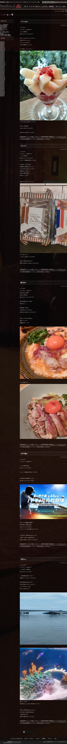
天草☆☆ (23, 559)
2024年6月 (2, 70)
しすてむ (37, 738)
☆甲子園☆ (24, 453)
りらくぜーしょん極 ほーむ (16, 738)
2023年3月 (2, 88)
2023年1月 (2, 90)
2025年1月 (2, 61)
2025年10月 (2, 50)
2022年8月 (2, 94)
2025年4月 (2, 57)
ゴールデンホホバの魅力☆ (5, 35)
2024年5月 (2, 71)
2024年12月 (2, 62)
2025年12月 (2, 47)
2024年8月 (2, 67)
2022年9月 (2, 93)
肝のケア (2, 33)
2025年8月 (2, 52)
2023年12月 (2, 77)
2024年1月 (2, 76)
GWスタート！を (3, 29)
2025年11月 (2, 49)
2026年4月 (2, 43)
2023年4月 (2, 87)
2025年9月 (2, 51)
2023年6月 (2, 84)
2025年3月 (2, 58)
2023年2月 (2, 89)
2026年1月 (2, 46)
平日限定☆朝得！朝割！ (5, 34)
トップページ (57, 11)
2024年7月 (2, 68)
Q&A (55, 738)
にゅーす (26, 738)
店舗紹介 (44, 738)
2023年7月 (2, 83)
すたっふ (50, 738)
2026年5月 (2, 41)
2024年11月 (2, 63)
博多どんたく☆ (3, 28)
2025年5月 (2, 56)
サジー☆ (2, 30)
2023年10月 (2, 79)
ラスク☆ (23, 146)
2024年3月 (2, 73)
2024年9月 (2, 66)
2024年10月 (2, 65)
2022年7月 (2, 95)
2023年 (62, 11)
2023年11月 (2, 78)
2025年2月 (2, 60)
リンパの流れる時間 (4, 31)
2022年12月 (2, 92)
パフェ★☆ (24, 21)
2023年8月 (2, 82)
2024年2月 (2, 74)
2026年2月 (2, 45)
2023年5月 (2, 85)
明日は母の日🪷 (3, 25)
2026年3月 (2, 44)
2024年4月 (2, 72)
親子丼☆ (23, 282)
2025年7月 (2, 54)
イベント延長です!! (4, 24)
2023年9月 (2, 81)
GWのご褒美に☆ (3, 27)
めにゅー (31, 738)
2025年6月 (2, 55)
